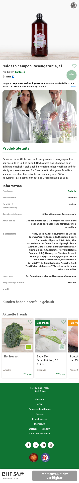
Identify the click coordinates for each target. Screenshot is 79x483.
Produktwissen (39, 419)
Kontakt (40, 414)
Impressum (39, 423)
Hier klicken (40, 391)
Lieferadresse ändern (39, 428)
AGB (39, 404)
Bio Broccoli (11, 356)
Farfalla (20, 72)
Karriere (39, 399)
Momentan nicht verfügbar (54, 476)
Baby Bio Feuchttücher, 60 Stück (47, 360)
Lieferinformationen (39, 433)
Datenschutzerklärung (40, 409)
